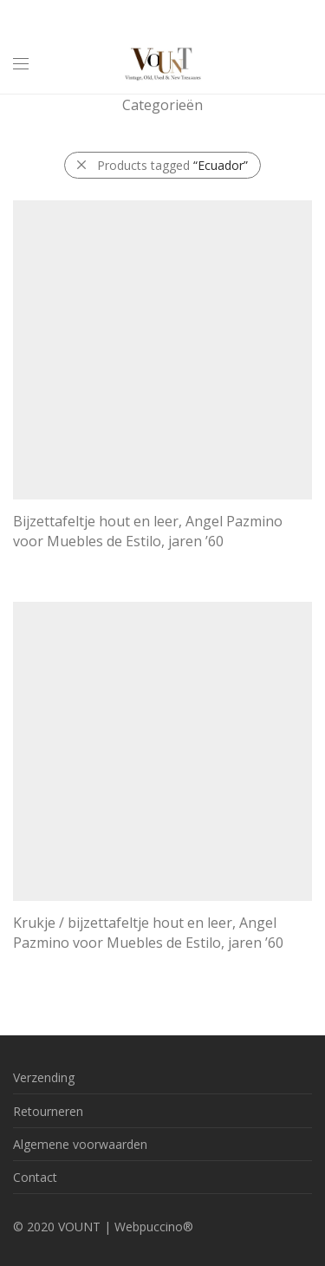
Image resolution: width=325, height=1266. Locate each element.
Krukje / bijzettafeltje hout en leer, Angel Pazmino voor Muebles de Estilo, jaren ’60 (148, 932)
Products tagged (172, 165)
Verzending (44, 1077)
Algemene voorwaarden (80, 1144)
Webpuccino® (153, 1226)
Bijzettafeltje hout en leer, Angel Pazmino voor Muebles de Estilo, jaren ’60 (148, 531)
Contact (35, 1177)
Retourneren (48, 1111)
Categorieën (162, 104)
